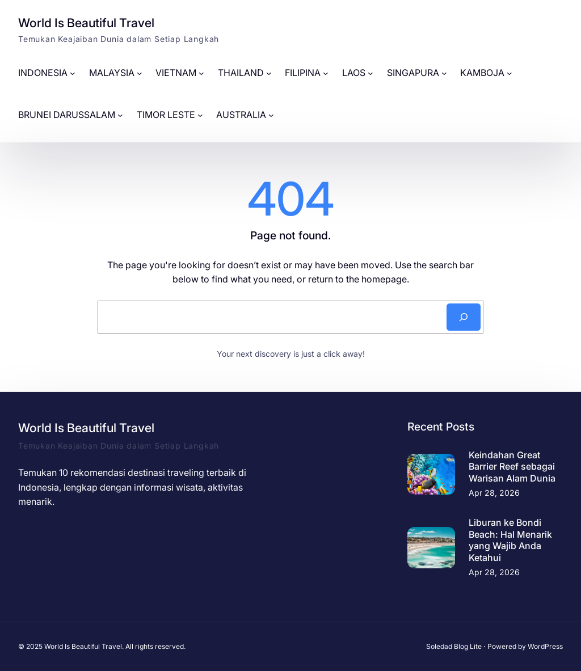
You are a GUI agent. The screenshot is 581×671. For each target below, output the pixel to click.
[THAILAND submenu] (269, 73)
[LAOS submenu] (370, 73)
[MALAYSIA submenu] (139, 73)
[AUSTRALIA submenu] (271, 115)
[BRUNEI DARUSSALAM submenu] (120, 115)
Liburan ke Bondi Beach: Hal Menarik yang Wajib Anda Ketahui (510, 540)
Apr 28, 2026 (494, 492)
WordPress (545, 646)
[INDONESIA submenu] (72, 73)
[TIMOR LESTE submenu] (200, 115)
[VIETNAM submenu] (201, 73)
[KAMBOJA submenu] (509, 73)
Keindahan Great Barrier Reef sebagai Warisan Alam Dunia (512, 466)
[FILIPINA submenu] (326, 73)
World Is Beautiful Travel (86, 22)
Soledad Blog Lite (454, 646)
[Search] (464, 317)
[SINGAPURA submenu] (444, 73)
